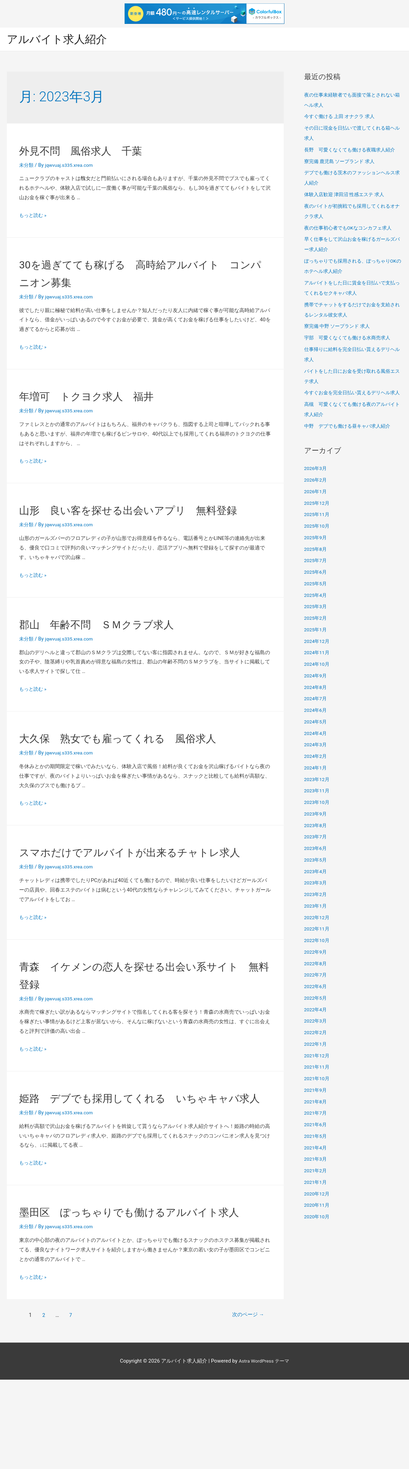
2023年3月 (316, 894)
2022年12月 (318, 928)
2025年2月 (316, 629)
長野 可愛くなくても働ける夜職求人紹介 (352, 150)
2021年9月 (316, 1101)
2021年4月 (316, 1159)
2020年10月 (318, 1228)
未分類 (26, 166)
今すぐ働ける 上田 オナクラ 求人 (342, 117)
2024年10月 (318, 675)
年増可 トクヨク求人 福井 (108, 396)
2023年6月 (316, 859)
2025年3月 (316, 618)
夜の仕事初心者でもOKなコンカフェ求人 (351, 228)
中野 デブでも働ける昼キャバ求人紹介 (350, 437)
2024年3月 (316, 756)
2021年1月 (316, 1193)
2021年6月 (316, 1136)
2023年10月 (318, 813)
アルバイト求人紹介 (61, 39)
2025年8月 (316, 560)
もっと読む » (33, 216)
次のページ (241, 1404)
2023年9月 (316, 825)
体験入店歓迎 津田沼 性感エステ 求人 (347, 195)
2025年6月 (316, 583)
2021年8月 (316, 1113)
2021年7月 (316, 1124)
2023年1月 (316, 917)
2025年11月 (318, 526)
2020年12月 (318, 1205)
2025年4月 (316, 606)
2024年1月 (316, 779)
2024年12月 (318, 652)
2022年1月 (316, 1055)
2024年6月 (316, 721)
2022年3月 (316, 1032)
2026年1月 (316, 502)
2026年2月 (316, 491)
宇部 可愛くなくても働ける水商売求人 (350, 339)
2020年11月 (318, 1216)
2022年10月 (318, 952)
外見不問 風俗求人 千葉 (101, 151)
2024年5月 (316, 733)
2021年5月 (316, 1147)
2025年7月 (316, 572)
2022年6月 (316, 998)
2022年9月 (316, 963)
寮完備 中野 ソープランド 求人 (339, 327)
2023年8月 (316, 836)
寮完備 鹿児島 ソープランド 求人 (342, 162)
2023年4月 (316, 882)
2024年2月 (316, 767)
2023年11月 (318, 802)
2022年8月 (316, 974)
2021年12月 (318, 1066)
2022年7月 (316, 986)
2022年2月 (316, 1044)
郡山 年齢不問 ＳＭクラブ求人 (122, 642)
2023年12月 (318, 790)
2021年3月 (316, 1170)
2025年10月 (318, 537)
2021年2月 (316, 1182)
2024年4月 (316, 744)
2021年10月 (318, 1090)
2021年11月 (318, 1078)
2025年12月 (318, 514)
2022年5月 (316, 1009)
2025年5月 (316, 594)
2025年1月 (316, 640)
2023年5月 (316, 871)
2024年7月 (316, 710)
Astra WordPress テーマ (264, 1450)
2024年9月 (316, 687)
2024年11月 (318, 664)
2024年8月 (316, 698)
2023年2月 (316, 905)
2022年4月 (316, 1020)
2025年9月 (316, 548)
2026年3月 (316, 479)
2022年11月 (318, 940)
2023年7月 (316, 848)
